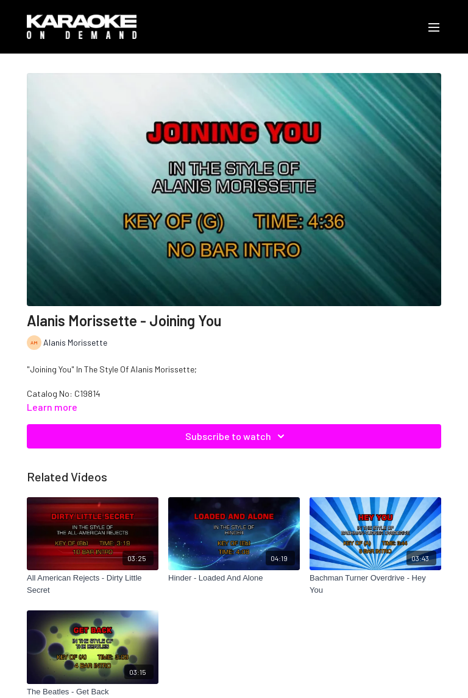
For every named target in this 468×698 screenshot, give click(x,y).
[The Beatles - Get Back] (92, 692)
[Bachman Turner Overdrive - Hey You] (375, 584)
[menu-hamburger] (434, 27)
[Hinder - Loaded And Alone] (234, 578)
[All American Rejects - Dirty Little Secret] (92, 584)
